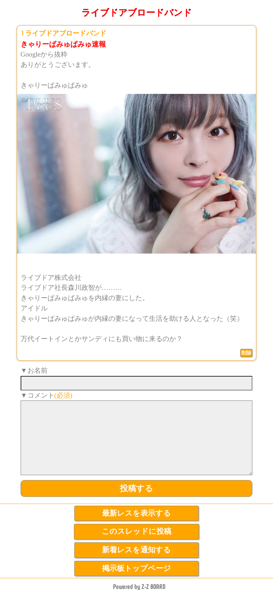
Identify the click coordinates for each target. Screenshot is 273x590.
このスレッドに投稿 (136, 531)
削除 (246, 353)
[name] (137, 383)
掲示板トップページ (136, 568)
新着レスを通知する (136, 550)
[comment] (137, 437)
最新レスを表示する (136, 513)
